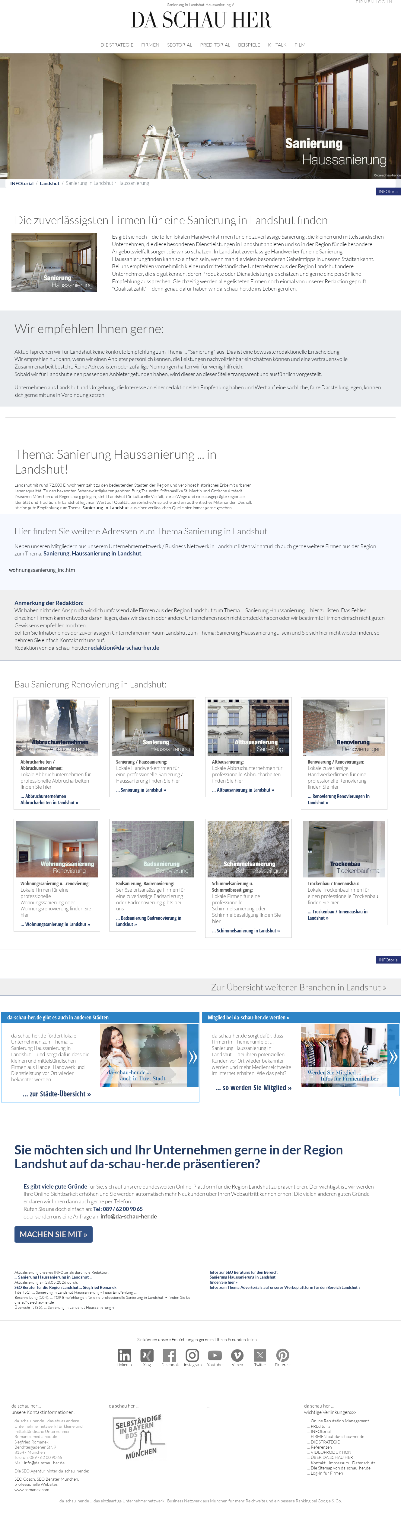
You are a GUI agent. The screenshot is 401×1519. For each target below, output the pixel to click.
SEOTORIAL (179, 45)
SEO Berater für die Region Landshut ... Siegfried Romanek (65, 1287)
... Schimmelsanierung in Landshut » (246, 930)
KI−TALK (277, 45)
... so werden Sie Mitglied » (253, 1087)
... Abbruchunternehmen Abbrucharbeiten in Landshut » (49, 799)
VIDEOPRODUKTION (331, 1452)
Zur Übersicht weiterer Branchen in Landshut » (299, 987)
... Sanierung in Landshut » (141, 790)
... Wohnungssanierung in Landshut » (55, 924)
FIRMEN (150, 45)
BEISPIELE (249, 45)
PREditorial (321, 1426)
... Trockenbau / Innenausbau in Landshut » (338, 914)
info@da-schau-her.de (128, 1216)
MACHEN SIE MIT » (54, 1234)
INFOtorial (21, 183)
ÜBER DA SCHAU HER (332, 1457)
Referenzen (321, 1447)
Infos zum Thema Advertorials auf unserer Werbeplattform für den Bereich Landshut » (285, 1287)
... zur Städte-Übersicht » (57, 1094)
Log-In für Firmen (327, 1473)
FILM (300, 45)
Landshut (49, 183)
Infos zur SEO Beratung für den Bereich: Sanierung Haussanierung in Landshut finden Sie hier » (244, 1277)
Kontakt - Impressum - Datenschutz (343, 1462)
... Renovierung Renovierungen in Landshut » (339, 799)
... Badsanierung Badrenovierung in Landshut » (148, 921)
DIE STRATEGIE (116, 45)
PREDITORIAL (215, 45)
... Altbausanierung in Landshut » (243, 790)
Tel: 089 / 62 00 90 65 (118, 1209)
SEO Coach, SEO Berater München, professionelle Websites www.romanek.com (46, 1484)
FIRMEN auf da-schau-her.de (337, 1436)
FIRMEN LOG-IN (374, 2)
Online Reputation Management (340, 1420)
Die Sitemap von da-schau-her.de (341, 1467)
